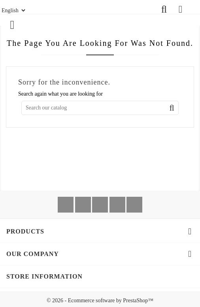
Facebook (66, 205)
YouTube (117, 205)
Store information (44, 276)
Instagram (134, 205)
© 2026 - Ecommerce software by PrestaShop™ (100, 300)
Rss (100, 205)
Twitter (83, 205)
